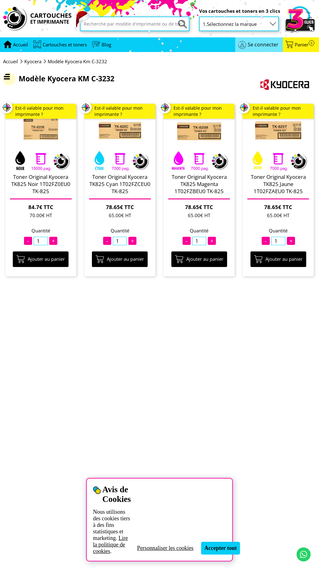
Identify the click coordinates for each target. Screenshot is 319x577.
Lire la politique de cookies (110, 544)
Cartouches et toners (65, 44)
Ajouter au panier (41, 259)
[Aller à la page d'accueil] (20, 45)
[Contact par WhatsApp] (303, 554)
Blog (106, 44)
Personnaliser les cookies (165, 548)
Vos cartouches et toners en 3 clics (239, 11)
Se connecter (263, 44)
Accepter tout (220, 548)
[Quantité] (41, 241)
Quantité (40, 231)
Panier (304, 45)
